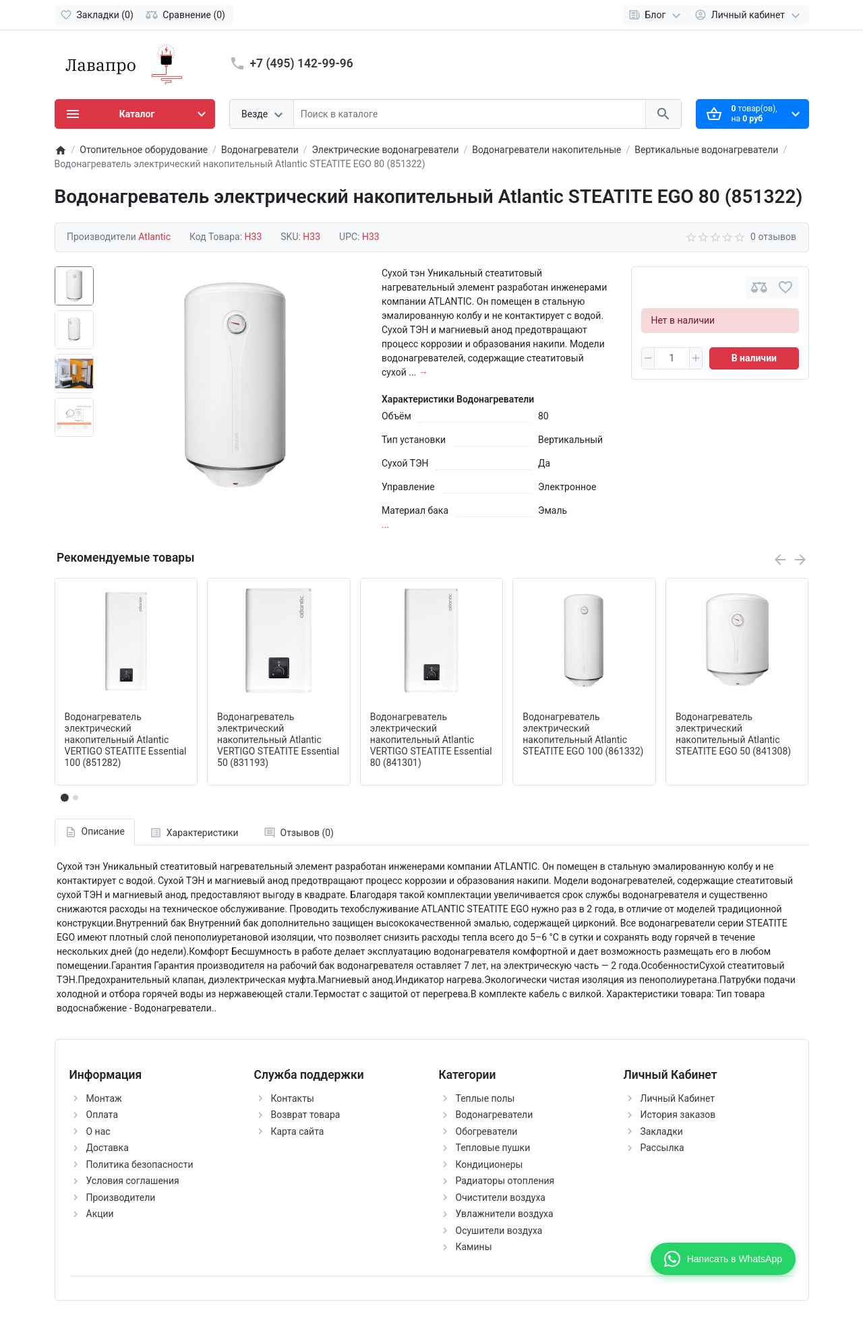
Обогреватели (487, 1131)
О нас (98, 1131)
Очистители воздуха (500, 1197)
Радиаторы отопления (505, 1180)
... (385, 524)
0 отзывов (773, 236)
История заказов (678, 1114)
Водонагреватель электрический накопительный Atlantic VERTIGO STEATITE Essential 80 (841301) (431, 739)
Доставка (107, 1147)
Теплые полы (485, 1098)
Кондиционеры (489, 1164)
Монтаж (104, 1098)
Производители (121, 1197)
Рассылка (662, 1147)
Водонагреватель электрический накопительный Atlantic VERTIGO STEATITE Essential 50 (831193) (278, 739)
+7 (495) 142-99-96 (301, 63)
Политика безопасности (140, 1164)
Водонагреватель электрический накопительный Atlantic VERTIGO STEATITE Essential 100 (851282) (126, 739)
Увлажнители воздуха (505, 1213)
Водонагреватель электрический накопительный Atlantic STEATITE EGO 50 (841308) (733, 733)
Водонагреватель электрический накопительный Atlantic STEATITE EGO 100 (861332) (583, 733)
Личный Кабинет (678, 1098)
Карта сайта (297, 1131)
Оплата (102, 1114)
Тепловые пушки (493, 1147)
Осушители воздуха (499, 1230)
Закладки (662, 1131)
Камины (474, 1246)
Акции (100, 1213)
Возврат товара (305, 1114)
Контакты (292, 1098)
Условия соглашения (132, 1180)
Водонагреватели (494, 1114)
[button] (75, 797)
